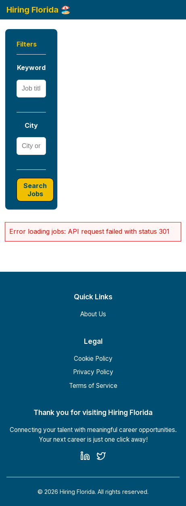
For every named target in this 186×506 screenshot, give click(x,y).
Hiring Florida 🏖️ (38, 10)
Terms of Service (93, 386)
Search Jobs (35, 190)
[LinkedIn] (85, 457)
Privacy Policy (93, 372)
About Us (93, 314)
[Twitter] (101, 457)
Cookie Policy (93, 358)
